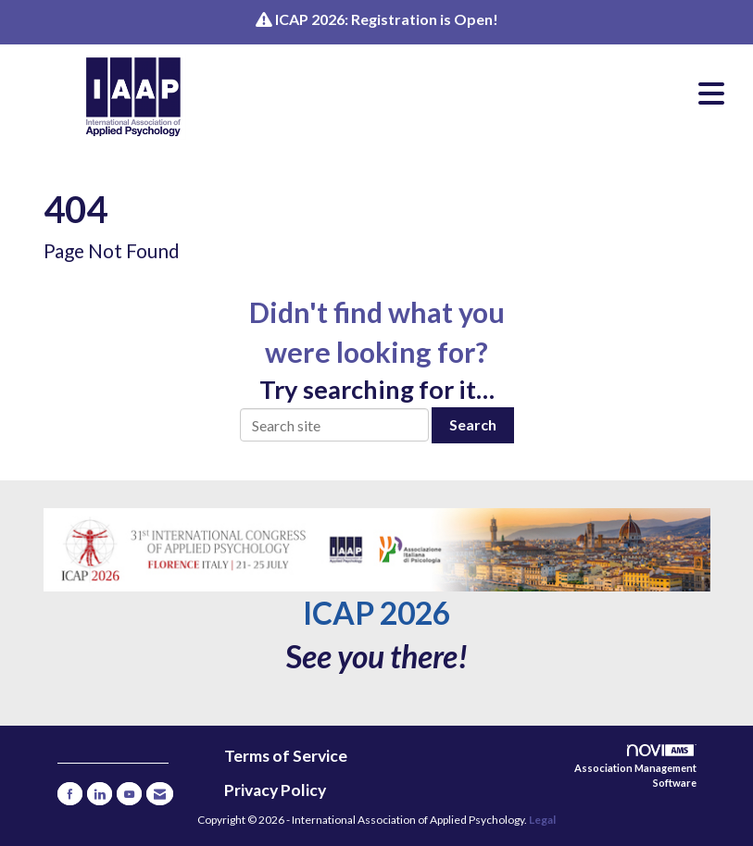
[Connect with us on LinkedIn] (99, 793)
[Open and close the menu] (493, 93)
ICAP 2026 (376, 612)
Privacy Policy (275, 790)
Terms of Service (285, 755)
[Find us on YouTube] (129, 793)
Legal (542, 820)
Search (472, 424)
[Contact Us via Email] (159, 793)
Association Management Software (635, 766)
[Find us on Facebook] (69, 793)
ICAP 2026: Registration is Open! (386, 19)
